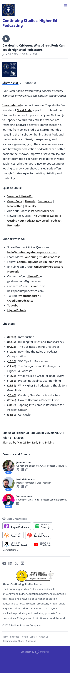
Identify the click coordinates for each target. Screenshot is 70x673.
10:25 (11, 351)
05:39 (11, 342)
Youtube (12, 305)
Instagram (45, 201)
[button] (6, 38)
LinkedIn (33, 276)
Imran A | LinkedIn (19, 196)
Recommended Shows (13, 641)
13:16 (11, 361)
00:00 (11, 337)
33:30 (11, 414)
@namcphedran (28, 296)
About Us (43, 636)
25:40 (11, 395)
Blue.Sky (30, 206)
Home (5, 636)
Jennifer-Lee (23, 462)
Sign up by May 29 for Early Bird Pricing (28, 442)
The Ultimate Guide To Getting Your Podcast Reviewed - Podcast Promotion (34, 220)
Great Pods (14, 201)
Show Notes (10, 82)
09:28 (11, 346)
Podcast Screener (42, 211)
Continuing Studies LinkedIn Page (39, 262)
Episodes (14, 636)
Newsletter (14, 206)
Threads (30, 201)
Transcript (29, 82)
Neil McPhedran (25, 479)
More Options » (10, 549)
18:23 (11, 376)
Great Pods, (24, 110)
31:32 (11, 405)
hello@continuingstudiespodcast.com (32, 252)
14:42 (11, 366)
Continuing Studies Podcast (41, 257)
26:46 (11, 400)
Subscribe (31, 641)
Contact (33, 636)
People (24, 636)
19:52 (11, 380)
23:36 (11, 385)
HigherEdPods (16, 310)
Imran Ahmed (11, 105)
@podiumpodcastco (20, 300)
